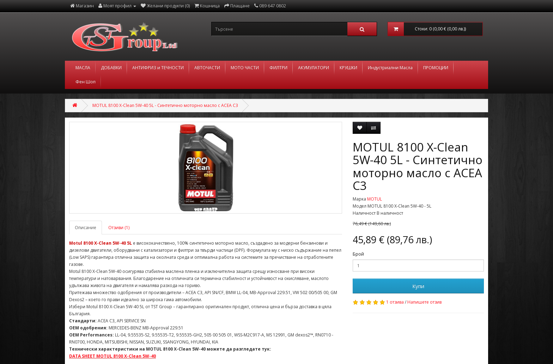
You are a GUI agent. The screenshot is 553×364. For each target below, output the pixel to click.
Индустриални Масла (390, 68)
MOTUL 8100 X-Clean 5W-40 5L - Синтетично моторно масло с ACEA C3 (165, 105)
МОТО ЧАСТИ (245, 68)
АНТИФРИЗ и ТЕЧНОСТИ (158, 68)
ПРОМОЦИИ (435, 68)
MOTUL (374, 199)
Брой (358, 254)
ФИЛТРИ (278, 68)
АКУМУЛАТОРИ (313, 68)
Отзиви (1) (118, 228)
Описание (85, 228)
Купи (418, 286)
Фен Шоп (85, 82)
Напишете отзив (424, 302)
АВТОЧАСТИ (207, 68)
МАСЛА (82, 68)
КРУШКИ (348, 68)
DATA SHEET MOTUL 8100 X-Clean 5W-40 (112, 356)
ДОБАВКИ (111, 68)
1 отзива (395, 302)
